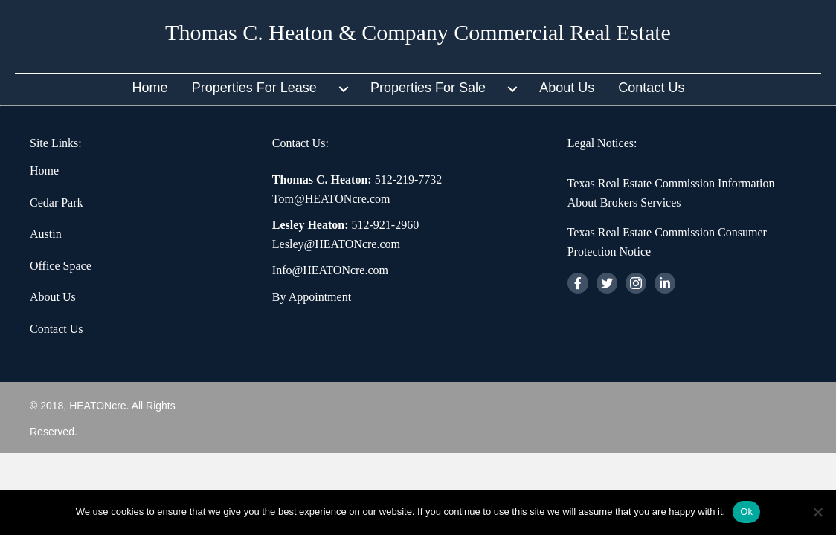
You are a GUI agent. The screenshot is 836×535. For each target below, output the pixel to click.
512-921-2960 (385, 224)
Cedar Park (56, 202)
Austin (46, 233)
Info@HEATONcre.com (330, 270)
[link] (159, 89)
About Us (53, 297)
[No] (817, 512)
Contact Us (56, 328)
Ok (746, 511)
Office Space (60, 265)
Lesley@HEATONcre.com (336, 244)
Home (44, 170)
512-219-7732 (409, 179)
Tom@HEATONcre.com (331, 198)
